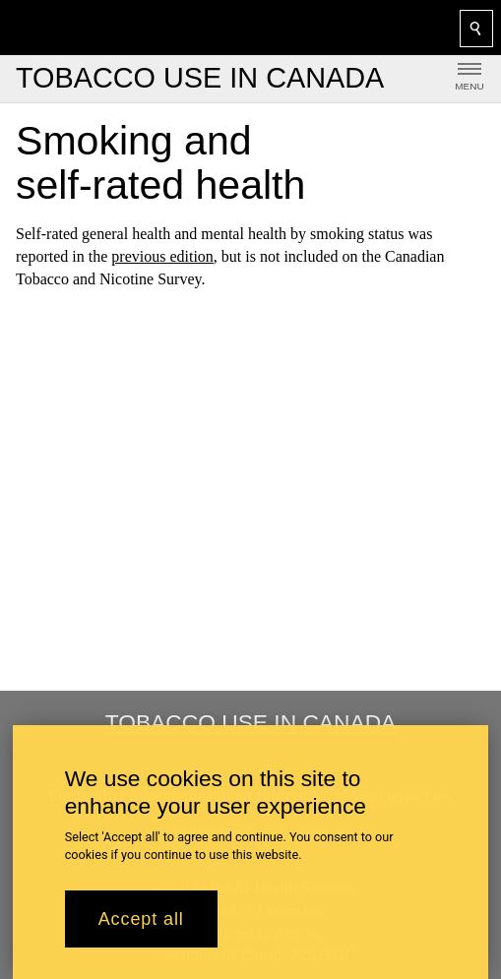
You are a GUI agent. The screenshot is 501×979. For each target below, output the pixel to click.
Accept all (141, 919)
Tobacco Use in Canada (251, 722)
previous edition (162, 256)
